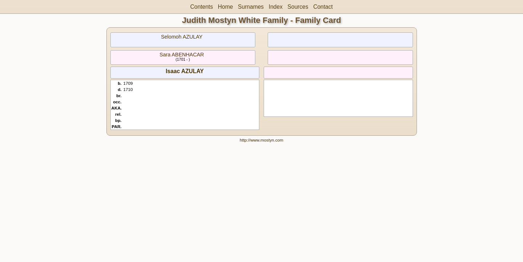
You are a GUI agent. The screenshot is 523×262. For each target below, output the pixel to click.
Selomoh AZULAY (181, 37)
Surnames (251, 7)
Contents (201, 7)
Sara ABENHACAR (181, 54)
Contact (323, 7)
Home (225, 7)
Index (276, 7)
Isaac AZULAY (185, 71)
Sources (298, 7)
